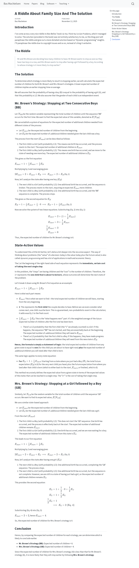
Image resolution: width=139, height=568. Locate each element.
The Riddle (116, 17)
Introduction (116, 14)
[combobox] (132, 3)
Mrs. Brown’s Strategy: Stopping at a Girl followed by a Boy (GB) (123, 33)
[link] (51, 3)
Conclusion (116, 39)
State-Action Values (119, 28)
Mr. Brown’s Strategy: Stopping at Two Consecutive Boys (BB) (123, 24)
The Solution (117, 20)
